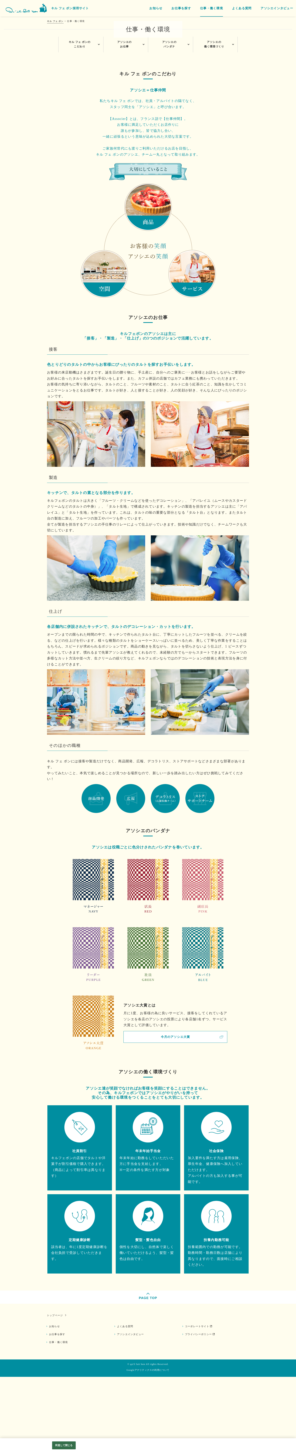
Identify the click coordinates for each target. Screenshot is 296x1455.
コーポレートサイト (198, 1404)
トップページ (54, 1393)
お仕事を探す (58, 1412)
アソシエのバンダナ (169, 122)
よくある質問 (126, 1404)
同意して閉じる (63, 1445)
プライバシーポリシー (199, 1412)
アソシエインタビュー (131, 1412)
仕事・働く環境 (59, 1420)
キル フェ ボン (55, 21)
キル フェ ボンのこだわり (80, 122)
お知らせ (55, 1404)
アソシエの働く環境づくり (214, 122)
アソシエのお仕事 (124, 122)
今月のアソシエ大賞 (175, 1114)
